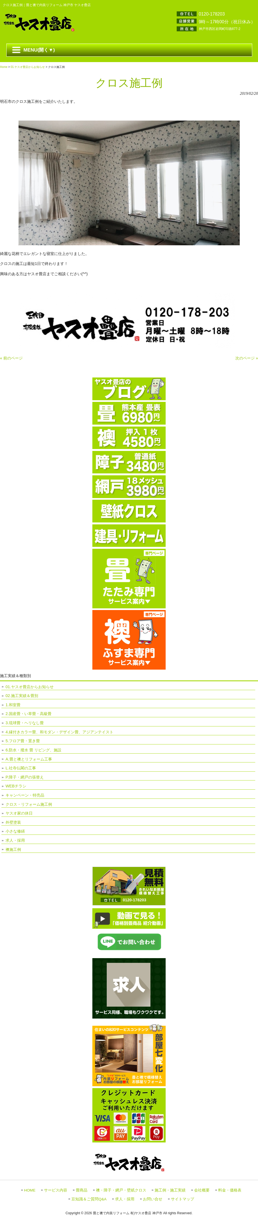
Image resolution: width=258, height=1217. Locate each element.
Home (3, 66)
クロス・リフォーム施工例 (29, 804)
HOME (29, 1190)
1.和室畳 (13, 705)
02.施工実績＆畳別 (22, 695)
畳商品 (81, 1190)
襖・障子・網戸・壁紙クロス (121, 1190)
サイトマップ (182, 1199)
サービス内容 (55, 1190)
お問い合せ (152, 1199)
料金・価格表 (229, 1190)
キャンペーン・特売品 (25, 795)
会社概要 (202, 1190)
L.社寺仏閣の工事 (21, 768)
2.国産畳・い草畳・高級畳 (28, 713)
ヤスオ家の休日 (19, 813)
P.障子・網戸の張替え (25, 777)
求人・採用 (15, 840)
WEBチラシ (16, 786)
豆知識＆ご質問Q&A (88, 1199)
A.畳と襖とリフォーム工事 (29, 759)
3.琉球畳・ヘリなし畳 (25, 723)
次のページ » (246, 358)
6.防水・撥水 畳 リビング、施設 (33, 750)
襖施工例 (13, 849)
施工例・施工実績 (170, 1190)
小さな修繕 (15, 831)
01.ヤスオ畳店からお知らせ (28, 66)
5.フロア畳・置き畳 (23, 741)
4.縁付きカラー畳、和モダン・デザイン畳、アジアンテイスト (59, 732)
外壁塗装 (13, 822)
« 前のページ (11, 358)
